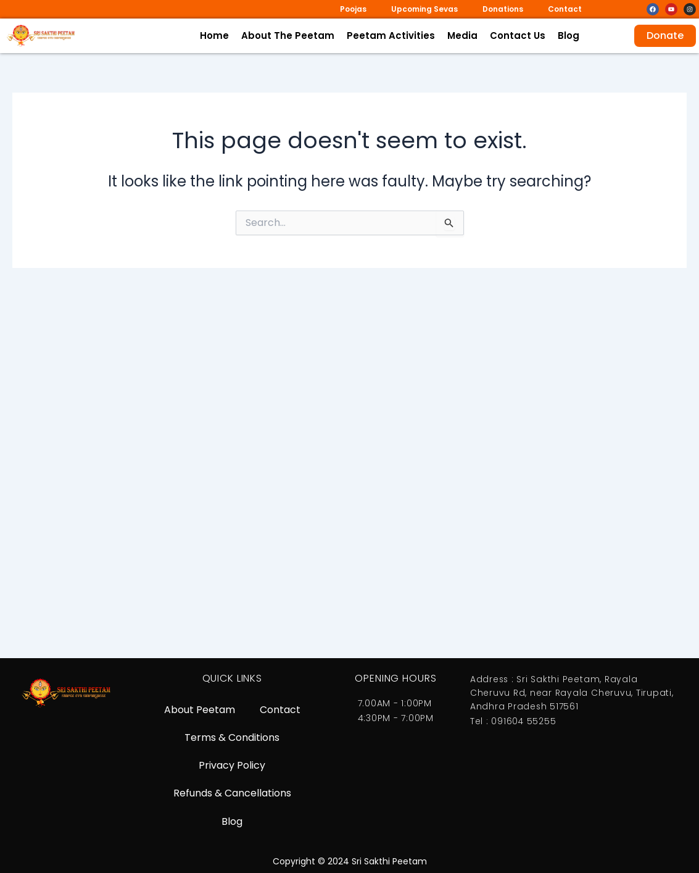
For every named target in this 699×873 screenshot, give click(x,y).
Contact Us (517, 35)
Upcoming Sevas (424, 9)
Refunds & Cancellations (232, 792)
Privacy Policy (232, 764)
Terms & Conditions (231, 736)
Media (462, 35)
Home (214, 35)
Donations (502, 9)
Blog (568, 35)
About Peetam (199, 707)
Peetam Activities (391, 35)
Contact (565, 9)
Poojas (353, 9)
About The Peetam (287, 35)
